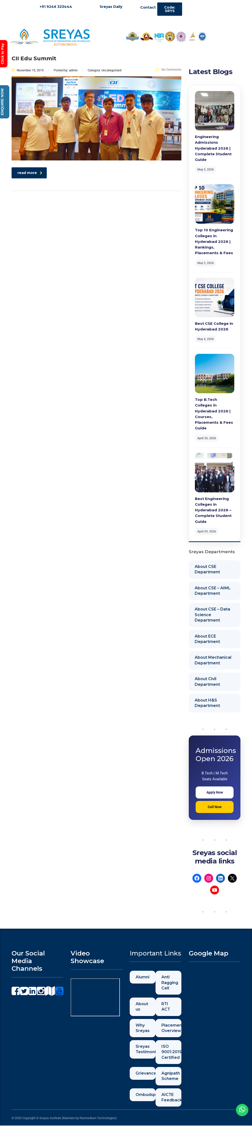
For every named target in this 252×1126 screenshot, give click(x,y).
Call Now (214, 807)
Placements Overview (171, 1028)
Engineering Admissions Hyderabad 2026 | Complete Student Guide (213, 148)
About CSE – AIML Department (213, 591)
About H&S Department (207, 703)
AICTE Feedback (171, 1098)
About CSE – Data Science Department (212, 615)
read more (29, 173)
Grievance (146, 1073)
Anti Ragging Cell (169, 982)
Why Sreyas (143, 1028)
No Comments (168, 69)
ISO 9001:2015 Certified (171, 1052)
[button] (180, 7)
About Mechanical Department (213, 660)
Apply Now (214, 792)
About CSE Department (207, 569)
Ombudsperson (146, 1095)
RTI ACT (165, 1006)
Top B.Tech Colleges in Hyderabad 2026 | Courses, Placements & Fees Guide (214, 413)
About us (142, 1006)
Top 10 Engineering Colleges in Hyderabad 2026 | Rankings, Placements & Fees (214, 241)
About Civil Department (207, 681)
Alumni (142, 977)
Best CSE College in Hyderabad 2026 (214, 326)
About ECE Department (207, 639)
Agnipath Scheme (170, 1076)
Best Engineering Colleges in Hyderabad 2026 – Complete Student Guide (213, 510)
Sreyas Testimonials (146, 1049)
